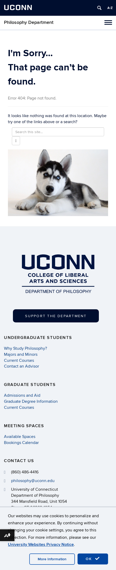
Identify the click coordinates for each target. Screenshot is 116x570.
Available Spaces (19, 436)
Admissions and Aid (22, 395)
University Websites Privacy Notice (41, 544)
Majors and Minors (20, 354)
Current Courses (19, 360)
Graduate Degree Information (31, 401)
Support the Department (55, 316)
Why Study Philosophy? (25, 348)
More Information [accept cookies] (52, 559)
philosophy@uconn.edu (33, 480)
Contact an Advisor (21, 366)
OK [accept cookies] (93, 558)
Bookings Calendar (21, 442)
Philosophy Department (29, 22)
